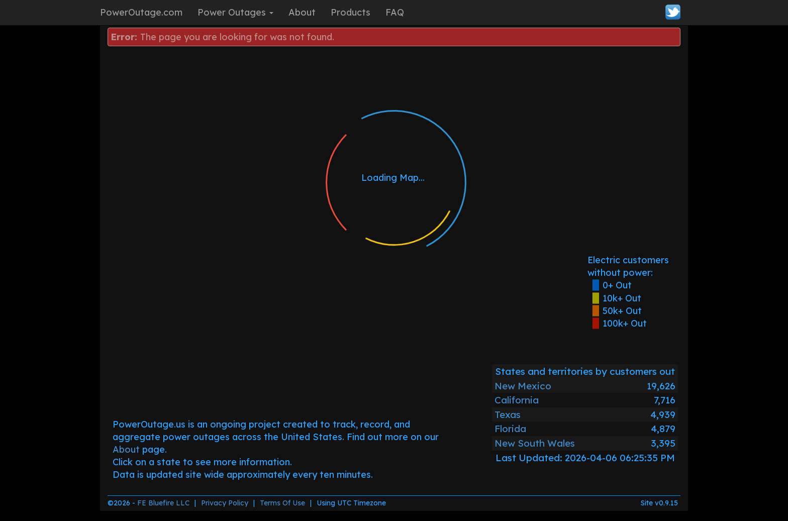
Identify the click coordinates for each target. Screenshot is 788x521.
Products (350, 12)
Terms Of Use (282, 502)
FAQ (394, 12)
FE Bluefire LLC (163, 502)
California (517, 400)
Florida (510, 429)
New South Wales (535, 443)
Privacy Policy (224, 502)
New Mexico (523, 386)
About (302, 12)
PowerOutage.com (141, 12)
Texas (508, 414)
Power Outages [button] (235, 12)
